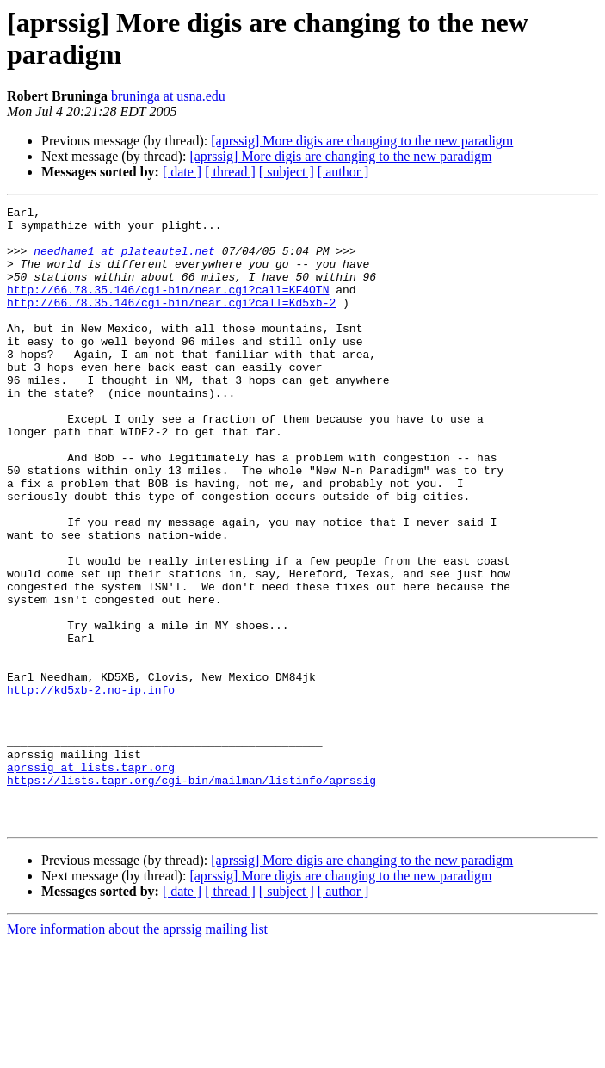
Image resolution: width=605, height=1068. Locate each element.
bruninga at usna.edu (168, 96)
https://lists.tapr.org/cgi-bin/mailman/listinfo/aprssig (191, 896)
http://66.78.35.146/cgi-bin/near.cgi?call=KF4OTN (168, 307)
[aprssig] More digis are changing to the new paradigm (362, 140)
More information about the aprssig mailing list (137, 1053)
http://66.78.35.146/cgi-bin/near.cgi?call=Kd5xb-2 (171, 322)
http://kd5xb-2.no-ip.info (91, 787)
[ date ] (182, 171)
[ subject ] (286, 171)
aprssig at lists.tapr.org (91, 880)
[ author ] (343, 171)
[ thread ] (230, 171)
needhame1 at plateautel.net (124, 261)
